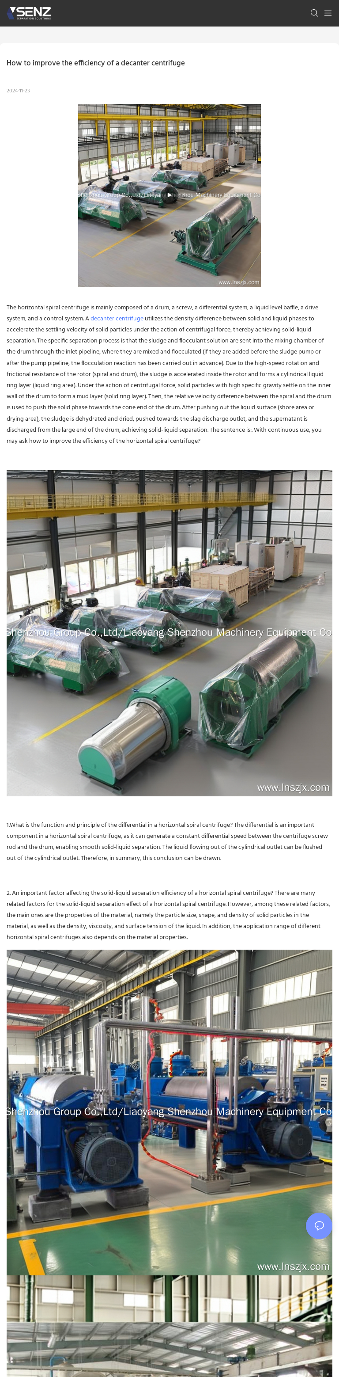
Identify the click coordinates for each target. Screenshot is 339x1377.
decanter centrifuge (116, 319)
